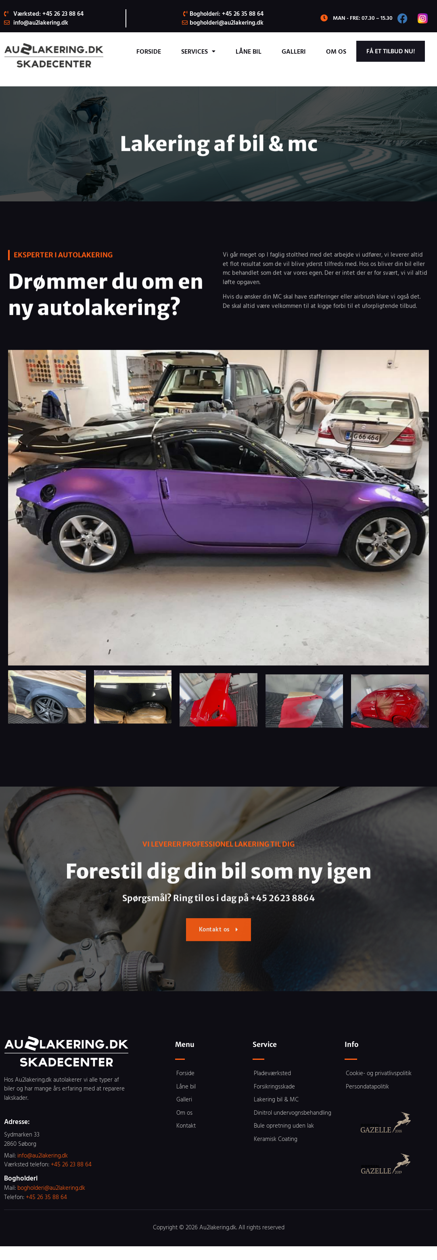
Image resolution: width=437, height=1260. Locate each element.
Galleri (362, 51)
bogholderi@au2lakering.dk (51, 1201)
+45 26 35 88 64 (46, 1210)
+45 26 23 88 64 (71, 1178)
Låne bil (317, 51)
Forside (217, 51)
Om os (405, 51)
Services (267, 51)
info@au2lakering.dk (42, 1169)
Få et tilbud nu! (382, 68)
